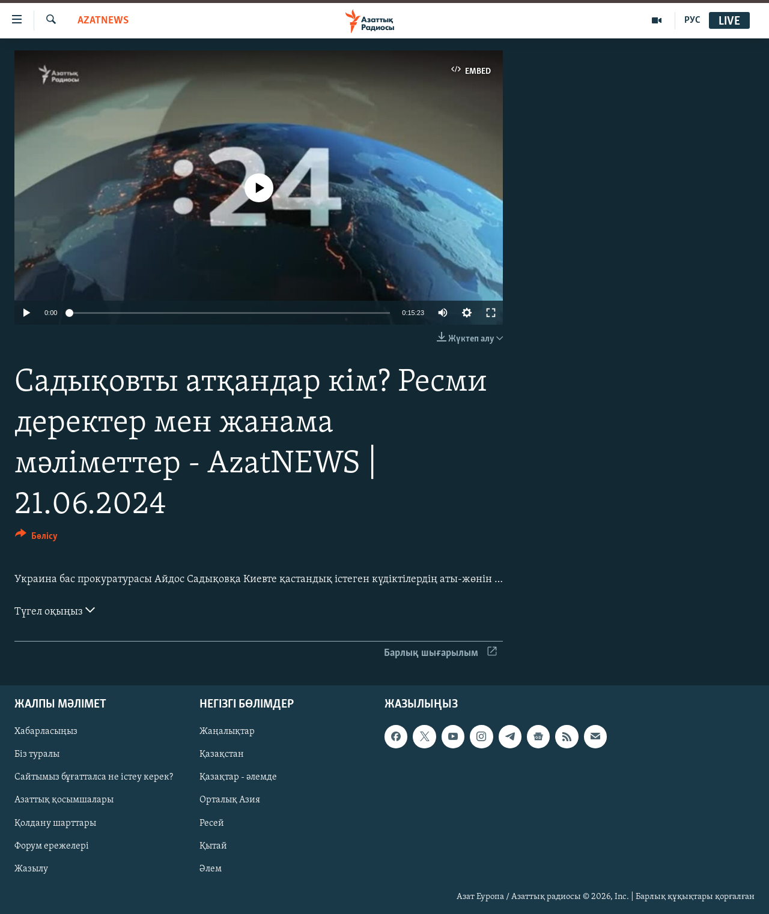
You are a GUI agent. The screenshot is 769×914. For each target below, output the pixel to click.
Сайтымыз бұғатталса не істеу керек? (93, 778)
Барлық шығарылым (440, 653)
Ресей (211, 823)
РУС (692, 20)
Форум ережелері (51, 846)
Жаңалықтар (227, 732)
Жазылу (31, 869)
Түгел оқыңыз (54, 610)
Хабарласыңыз (46, 732)
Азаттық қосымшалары (64, 800)
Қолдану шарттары (55, 823)
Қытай (213, 846)
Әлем (210, 869)
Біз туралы (36, 755)
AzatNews (103, 20)
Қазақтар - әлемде (238, 778)
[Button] (36, 538)
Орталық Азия (229, 800)
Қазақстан (221, 755)
